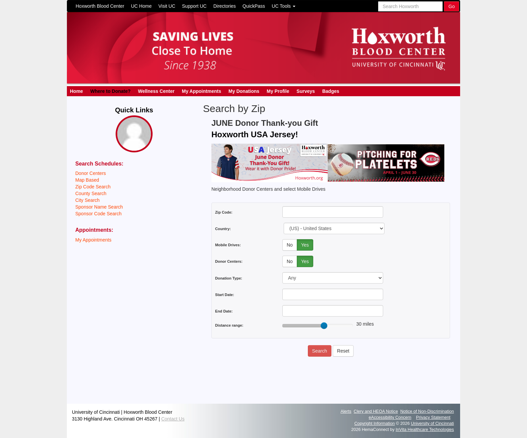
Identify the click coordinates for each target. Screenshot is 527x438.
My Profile (278, 91)
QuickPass (254, 6)
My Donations (244, 91)
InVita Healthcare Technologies (425, 429)
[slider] (324, 325)
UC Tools (283, 6)
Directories (224, 6)
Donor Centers (90, 173)
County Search (91, 193)
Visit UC (166, 6)
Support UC (194, 6)
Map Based (87, 180)
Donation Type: (228, 278)
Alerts (345, 411)
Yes (305, 245)
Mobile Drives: (228, 245)
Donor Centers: (228, 261)
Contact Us (173, 419)
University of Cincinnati (432, 423)
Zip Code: (224, 212)
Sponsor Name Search (99, 207)
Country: (223, 229)
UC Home (141, 6)
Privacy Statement (433, 417)
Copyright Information (374, 423)
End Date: (224, 311)
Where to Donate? (110, 91)
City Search (87, 200)
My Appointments (201, 91)
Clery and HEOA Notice (376, 411)
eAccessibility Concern (390, 417)
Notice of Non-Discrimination (427, 411)
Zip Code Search (93, 186)
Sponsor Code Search (98, 213)
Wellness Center (156, 91)
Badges (330, 91)
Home (76, 91)
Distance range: (229, 325)
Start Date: (224, 295)
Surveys (305, 91)
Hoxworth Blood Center (100, 6)
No (290, 245)
